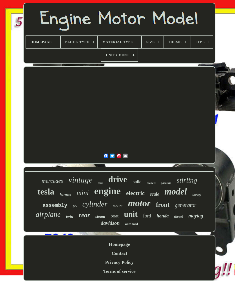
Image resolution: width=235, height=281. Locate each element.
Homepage (119, 244)
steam (100, 216)
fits (75, 206)
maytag (195, 216)
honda (163, 216)
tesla (46, 191)
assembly (54, 205)
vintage (80, 179)
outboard (131, 224)
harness (65, 194)
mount (118, 206)
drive (117, 179)
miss (100, 182)
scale (154, 194)
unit (131, 214)
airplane (48, 214)
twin (69, 216)
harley (196, 194)
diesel (178, 216)
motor (139, 203)
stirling (187, 180)
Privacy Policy (119, 262)
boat (115, 216)
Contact (119, 253)
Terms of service (119, 271)
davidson (110, 223)
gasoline (166, 182)
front (162, 204)
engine (107, 191)
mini (83, 192)
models (151, 182)
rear (84, 215)
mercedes (52, 181)
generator (185, 205)
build (136, 182)
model (176, 191)
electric (135, 193)
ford (147, 216)
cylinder (94, 204)
